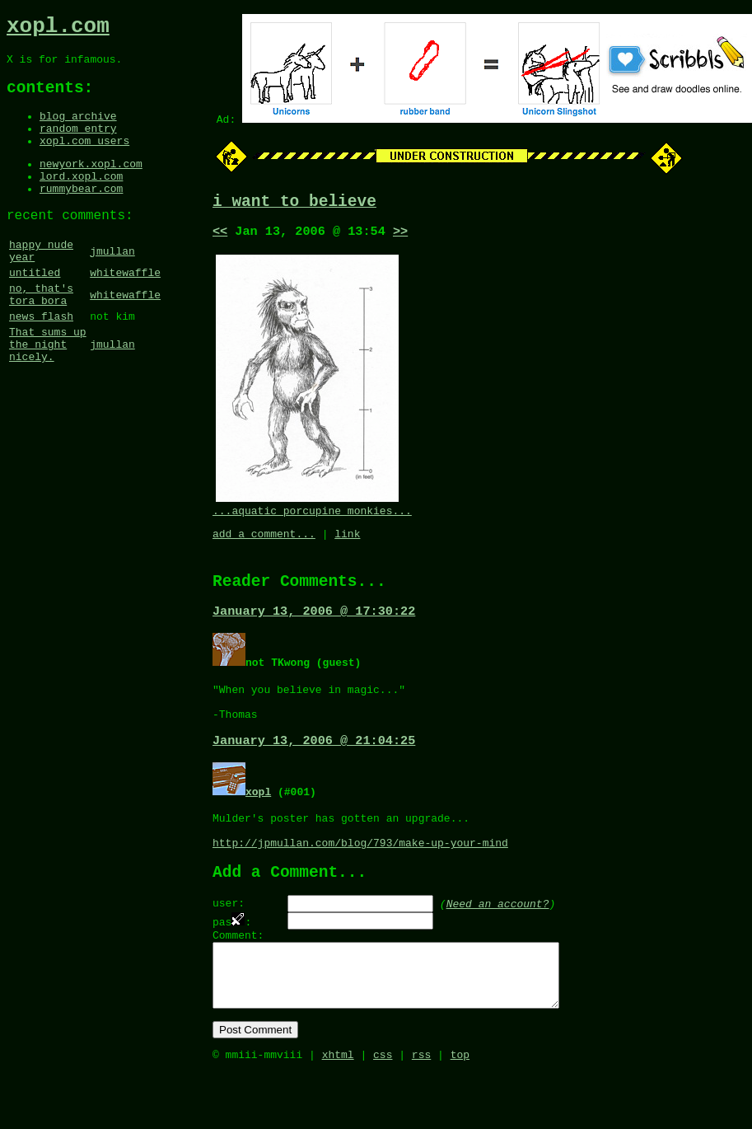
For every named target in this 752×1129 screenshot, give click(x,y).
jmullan (112, 283)
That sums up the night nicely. (47, 393)
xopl (258, 816)
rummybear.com (81, 214)
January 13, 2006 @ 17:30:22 (314, 627)
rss (421, 1110)
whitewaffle (125, 309)
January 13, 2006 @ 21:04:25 (314, 765)
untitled (34, 309)
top (460, 1110)
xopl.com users (84, 159)
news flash (41, 360)
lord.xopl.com (81, 199)
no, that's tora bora (41, 334)
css (382, 1110)
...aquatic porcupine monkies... (312, 518)
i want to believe (294, 204)
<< (220, 236)
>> (400, 236)
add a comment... (264, 543)
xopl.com (58, 29)
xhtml (338, 1110)
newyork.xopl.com (91, 184)
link (347, 543)
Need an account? (497, 940)
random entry (78, 144)
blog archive (78, 129)
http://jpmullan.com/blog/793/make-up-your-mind (360, 875)
